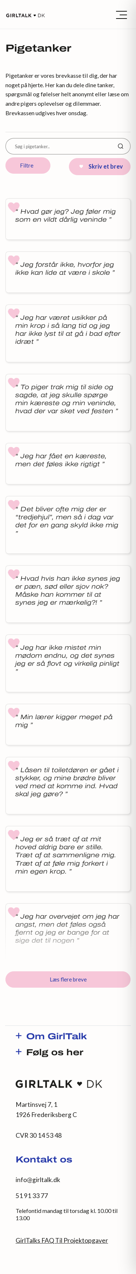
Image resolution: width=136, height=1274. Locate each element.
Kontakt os (44, 1160)
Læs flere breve (68, 979)
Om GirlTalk (56, 1037)
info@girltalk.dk (38, 1180)
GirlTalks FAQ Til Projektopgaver (62, 1240)
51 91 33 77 (32, 1196)
